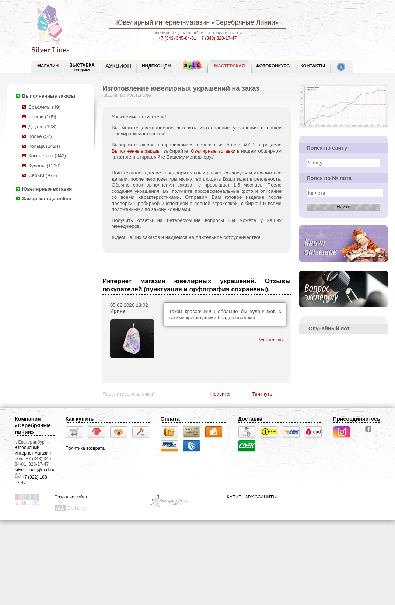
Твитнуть (262, 394)
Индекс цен (156, 66)
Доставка (250, 419)
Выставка (82, 67)
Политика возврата (85, 448)
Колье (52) (40, 136)
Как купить (80, 419)
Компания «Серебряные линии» (33, 425)
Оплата (170, 419)
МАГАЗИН (48, 66)
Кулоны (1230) (44, 165)
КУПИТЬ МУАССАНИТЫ (252, 497)
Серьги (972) (42, 175)
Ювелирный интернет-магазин (163, 22)
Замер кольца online (46, 198)
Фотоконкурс (272, 66)
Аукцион (118, 66)
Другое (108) (42, 126)
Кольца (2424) (44, 146)
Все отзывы (271, 340)
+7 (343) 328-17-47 (218, 38)
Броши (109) (42, 116)
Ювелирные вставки (47, 189)
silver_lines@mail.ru (35, 469)
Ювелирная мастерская (127, 95)
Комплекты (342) (47, 156)
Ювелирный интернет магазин (33, 450)
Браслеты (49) (44, 107)
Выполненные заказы (48, 96)
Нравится (221, 394)
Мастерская (229, 66)
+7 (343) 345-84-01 (177, 38)
